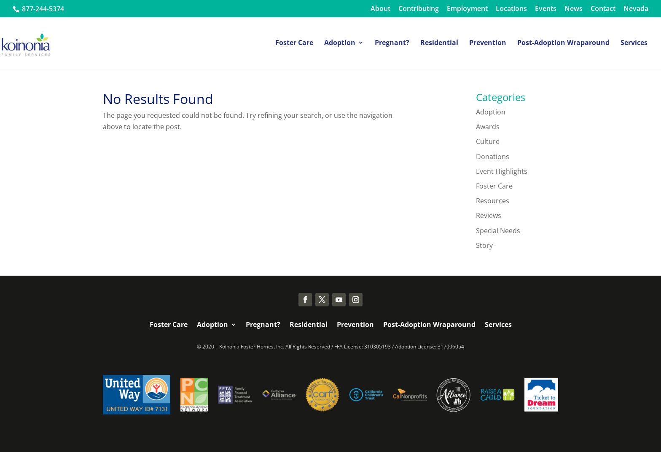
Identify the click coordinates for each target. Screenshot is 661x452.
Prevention (487, 43)
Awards (488, 126)
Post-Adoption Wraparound (563, 43)
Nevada (635, 9)
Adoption (339, 43)
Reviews (488, 215)
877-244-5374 (42, 8)
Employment (467, 9)
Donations (492, 156)
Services (634, 43)
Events (545, 9)
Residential (439, 43)
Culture (488, 141)
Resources (492, 200)
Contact (603, 9)
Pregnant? (392, 43)
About (380, 9)
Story (484, 245)
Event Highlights (501, 171)
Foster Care (294, 43)
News (573, 9)
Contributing (418, 9)
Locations (511, 9)
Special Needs (498, 230)
